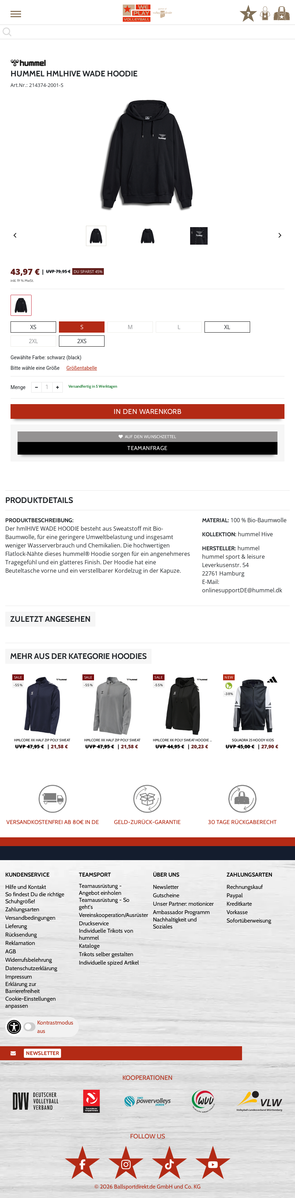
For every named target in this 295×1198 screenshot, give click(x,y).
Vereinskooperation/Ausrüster (113, 915)
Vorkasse (237, 912)
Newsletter (166, 887)
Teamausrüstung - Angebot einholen (100, 889)
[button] (15, 13)
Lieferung (16, 926)
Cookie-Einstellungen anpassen (30, 1002)
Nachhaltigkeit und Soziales (175, 923)
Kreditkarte (239, 903)
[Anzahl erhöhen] (57, 387)
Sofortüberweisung (249, 920)
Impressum (18, 976)
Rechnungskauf (245, 887)
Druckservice (94, 923)
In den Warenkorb (147, 411)
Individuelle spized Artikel (109, 962)
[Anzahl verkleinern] (36, 387)
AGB (10, 951)
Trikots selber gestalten (106, 954)
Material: (215, 520)
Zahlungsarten (22, 909)
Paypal (235, 895)
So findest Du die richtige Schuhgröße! (34, 898)
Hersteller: (219, 548)
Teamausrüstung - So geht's (104, 903)
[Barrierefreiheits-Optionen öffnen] (14, 1027)
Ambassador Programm (181, 912)
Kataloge (89, 945)
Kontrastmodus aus (55, 1026)
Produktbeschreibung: (39, 520)
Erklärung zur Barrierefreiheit (22, 987)
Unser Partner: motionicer (183, 903)
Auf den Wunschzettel (147, 436)
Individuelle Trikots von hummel (106, 934)
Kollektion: (219, 534)
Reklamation (20, 943)
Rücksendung (21, 934)
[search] (147, 32)
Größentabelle (81, 368)
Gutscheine (166, 895)
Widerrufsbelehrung (28, 960)
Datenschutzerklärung (31, 968)
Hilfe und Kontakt (25, 887)
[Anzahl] (47, 387)
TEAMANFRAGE (147, 448)
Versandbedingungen (30, 917)
